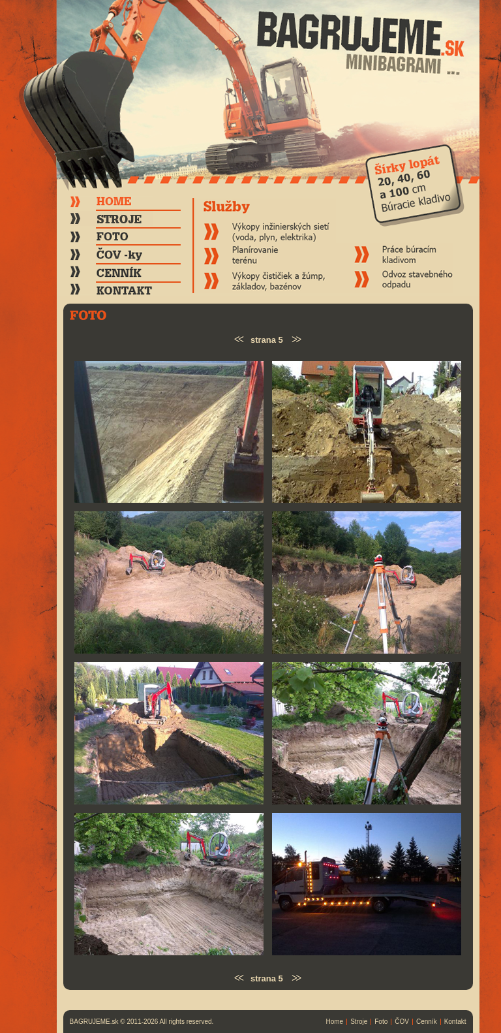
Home (334, 1021)
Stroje (358, 1021)
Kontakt (455, 1021)
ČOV (402, 1021)
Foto (380, 1021)
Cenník (426, 1021)
